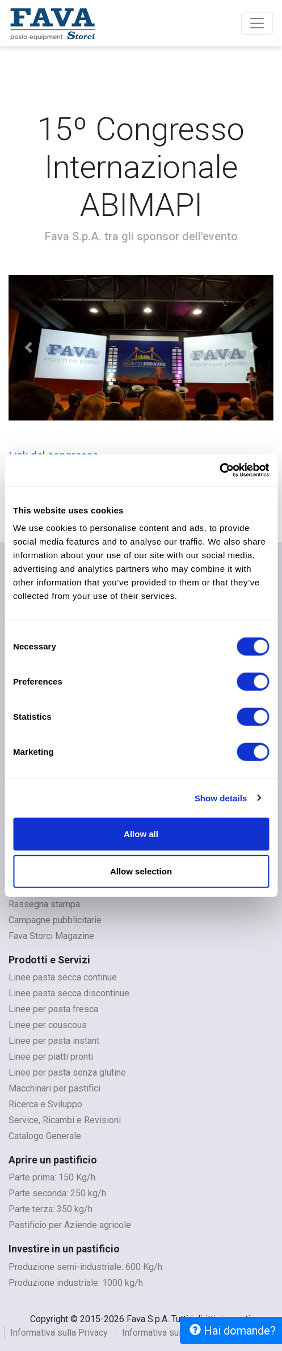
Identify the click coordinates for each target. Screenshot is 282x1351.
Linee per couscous (48, 1024)
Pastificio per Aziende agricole (70, 1225)
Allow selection (141, 871)
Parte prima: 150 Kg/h (52, 1177)
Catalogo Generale (45, 1136)
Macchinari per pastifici (54, 1088)
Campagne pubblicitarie (55, 920)
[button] (28, 348)
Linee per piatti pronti (51, 1056)
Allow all (141, 834)
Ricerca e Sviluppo (45, 1104)
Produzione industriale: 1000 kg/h (76, 1282)
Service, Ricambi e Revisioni (65, 1120)
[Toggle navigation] (257, 23)
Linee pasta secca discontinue (69, 993)
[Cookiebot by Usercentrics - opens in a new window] (219, 470)
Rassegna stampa (44, 904)
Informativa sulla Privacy (59, 1332)
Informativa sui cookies (168, 1332)
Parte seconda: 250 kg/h (57, 1193)
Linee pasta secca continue (63, 977)
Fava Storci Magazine (51, 936)
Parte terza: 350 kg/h (50, 1209)
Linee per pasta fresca (53, 1009)
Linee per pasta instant (54, 1040)
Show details (221, 797)
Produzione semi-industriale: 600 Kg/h (85, 1266)
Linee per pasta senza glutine (67, 1072)
